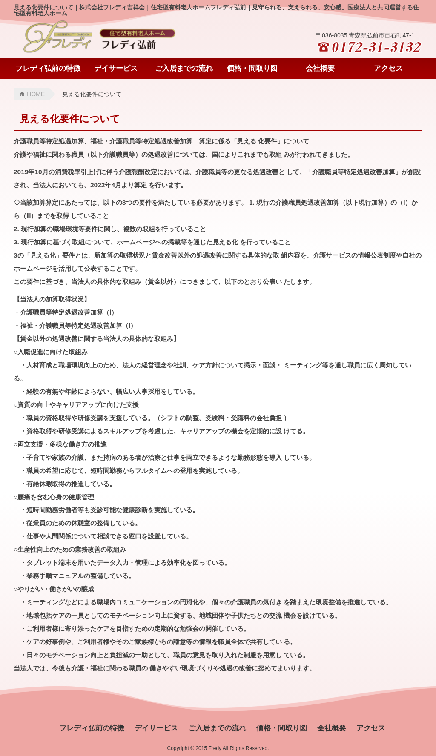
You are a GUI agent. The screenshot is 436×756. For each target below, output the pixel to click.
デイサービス (116, 68)
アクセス (388, 68)
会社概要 (320, 68)
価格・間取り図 (252, 68)
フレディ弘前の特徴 (47, 68)
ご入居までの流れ (184, 68)
